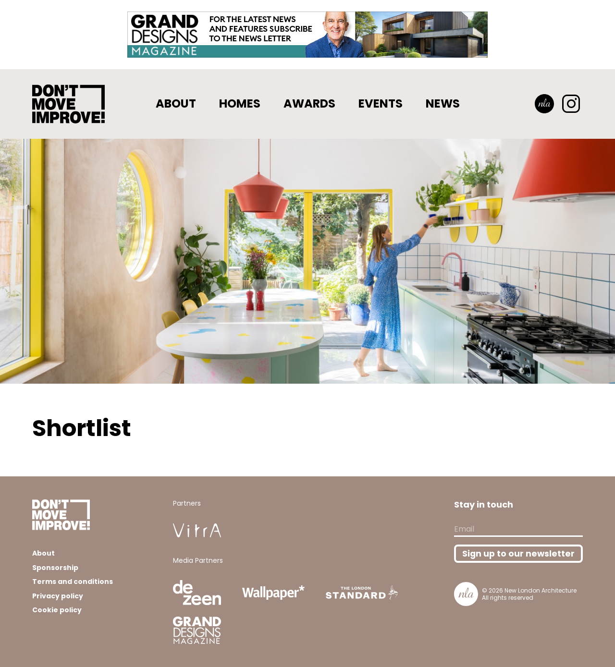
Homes (239, 103)
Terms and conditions (72, 581)
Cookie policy (57, 610)
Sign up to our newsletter (518, 553)
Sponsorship (55, 567)
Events (380, 103)
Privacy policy (57, 596)
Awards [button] (309, 103)
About (176, 103)
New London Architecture (540, 590)
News (443, 103)
